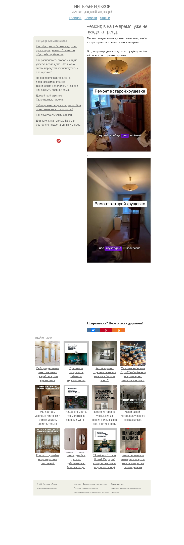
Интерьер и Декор (92, 6)
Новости (90, 18)
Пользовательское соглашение (95, 484)
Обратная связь (117, 484)
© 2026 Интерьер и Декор (47, 484)
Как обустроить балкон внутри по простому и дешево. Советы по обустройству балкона (56, 50)
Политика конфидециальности (86, 488)
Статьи (105, 18)
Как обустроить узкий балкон (54, 115)
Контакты (77, 484)
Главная (75, 18)
